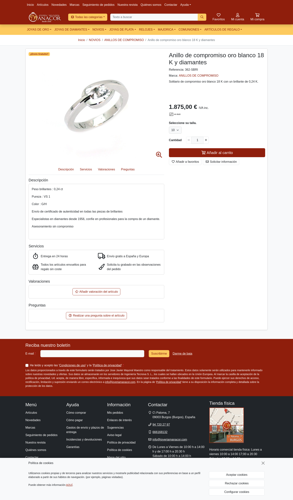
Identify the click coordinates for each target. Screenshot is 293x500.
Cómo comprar (76, 412)
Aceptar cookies (236, 474)
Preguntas (128, 169)
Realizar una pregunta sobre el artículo (96, 315)
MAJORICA (165, 29)
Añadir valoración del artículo (96, 291)
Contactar (170, 4)
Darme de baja (182, 353)
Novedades (59, 4)
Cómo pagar (74, 420)
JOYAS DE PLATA (121, 29)
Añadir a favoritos (185, 161)
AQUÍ (69, 484)
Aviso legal (114, 435)
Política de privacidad (107, 365)
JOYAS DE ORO (38, 29)
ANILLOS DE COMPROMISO (198, 75)
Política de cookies (119, 450)
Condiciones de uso (72, 365)
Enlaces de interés (119, 420)
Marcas (74, 4)
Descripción (66, 169)
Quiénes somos (151, 4)
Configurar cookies (236, 491)
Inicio (30, 4)
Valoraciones (106, 169)
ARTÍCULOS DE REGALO (222, 29)
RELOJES (146, 29)
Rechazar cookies (237, 483)
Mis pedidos (115, 412)
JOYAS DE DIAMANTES (70, 29)
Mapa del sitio (116, 457)
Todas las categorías (87, 17)
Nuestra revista (128, 4)
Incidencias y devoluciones (84, 439)
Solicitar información (221, 161)
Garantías (72, 447)
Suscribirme (159, 353)
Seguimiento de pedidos (98, 4)
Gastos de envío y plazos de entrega (85, 430)
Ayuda (184, 4)
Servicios (86, 169)
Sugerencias (115, 427)
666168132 (159, 432)
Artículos (42, 4)
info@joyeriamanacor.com (120, 381)
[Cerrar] (263, 463)
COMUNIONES (189, 29)
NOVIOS (98, 29)
